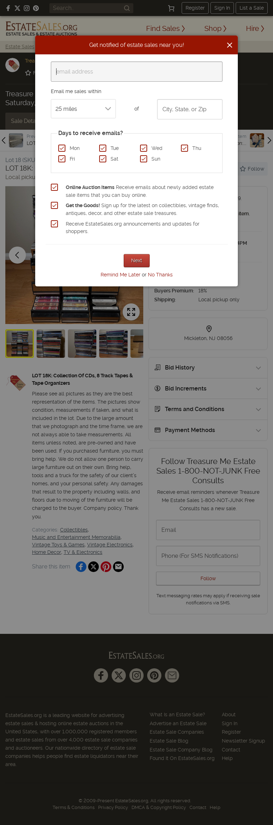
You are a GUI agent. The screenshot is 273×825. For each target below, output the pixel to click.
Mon (75, 148)
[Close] (229, 45)
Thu (196, 148)
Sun (155, 159)
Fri (72, 159)
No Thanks (160, 274)
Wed (156, 148)
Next (136, 260)
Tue (115, 148)
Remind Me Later (120, 274)
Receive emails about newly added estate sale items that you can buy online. (140, 191)
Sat (114, 159)
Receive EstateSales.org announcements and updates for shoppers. (132, 227)
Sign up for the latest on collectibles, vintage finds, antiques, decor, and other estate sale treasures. (142, 209)
